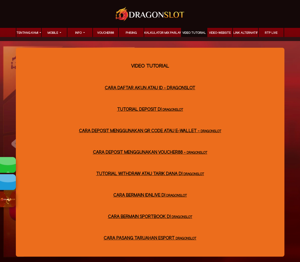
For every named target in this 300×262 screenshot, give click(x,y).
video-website (220, 33)
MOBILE (53, 33)
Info (78, 33)
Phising (131, 33)
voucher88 (105, 33)
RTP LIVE (271, 33)
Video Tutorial (194, 33)
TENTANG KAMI (27, 33)
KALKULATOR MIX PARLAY (162, 33)
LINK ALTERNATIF (245, 33)
